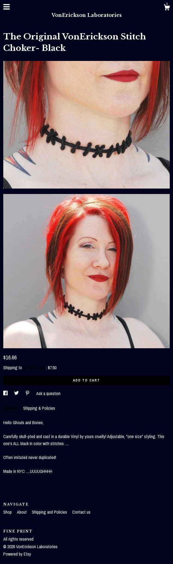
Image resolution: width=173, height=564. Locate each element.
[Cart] (167, 8)
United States (34, 368)
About (22, 512)
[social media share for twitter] (17, 393)
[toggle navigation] (6, 7)
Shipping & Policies (39, 408)
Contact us (81, 512)
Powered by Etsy (17, 554)
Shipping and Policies (50, 512)
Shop (8, 512)
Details (10, 408)
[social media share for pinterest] (28, 393)
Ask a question (48, 393)
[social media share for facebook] (6, 393)
